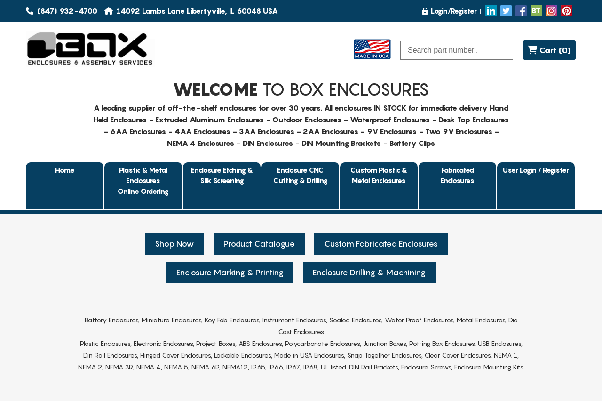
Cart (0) (549, 50)
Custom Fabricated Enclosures (381, 244)
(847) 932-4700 (61, 11)
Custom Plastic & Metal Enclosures (378, 175)
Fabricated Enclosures (457, 175)
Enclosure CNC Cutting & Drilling (300, 175)
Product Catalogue (259, 244)
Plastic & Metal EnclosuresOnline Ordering (143, 180)
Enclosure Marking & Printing (230, 272)
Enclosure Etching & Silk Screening (222, 175)
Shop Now (174, 244)
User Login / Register (536, 170)
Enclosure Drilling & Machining (369, 272)
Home (65, 170)
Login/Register (449, 11)
